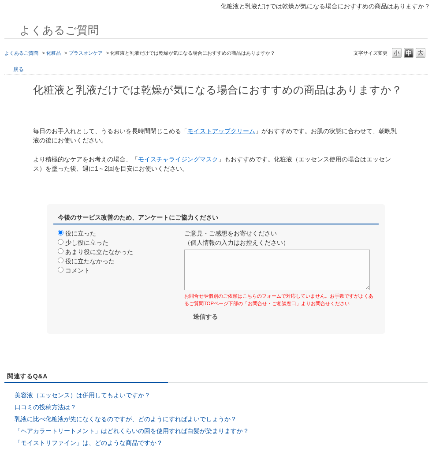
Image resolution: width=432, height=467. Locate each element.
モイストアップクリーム (221, 130)
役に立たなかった (90, 261)
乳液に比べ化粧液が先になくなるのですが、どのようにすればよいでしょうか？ (126, 418)
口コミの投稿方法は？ (45, 407)
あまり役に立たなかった (99, 251)
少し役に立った (86, 242)
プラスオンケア (86, 53)
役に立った (80, 233)
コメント (77, 270)
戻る (18, 69)
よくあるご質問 (21, 53)
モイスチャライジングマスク (178, 159)
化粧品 (53, 53)
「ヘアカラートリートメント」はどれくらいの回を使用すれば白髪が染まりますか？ (132, 430)
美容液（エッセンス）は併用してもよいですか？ (82, 395)
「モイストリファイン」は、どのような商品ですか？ (89, 442)
